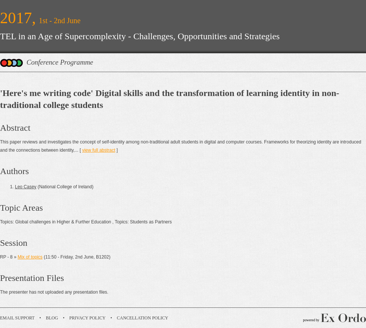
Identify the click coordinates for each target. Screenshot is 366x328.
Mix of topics (30, 257)
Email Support (17, 318)
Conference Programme (60, 62)
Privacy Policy (87, 318)
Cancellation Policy (142, 318)
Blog (52, 318)
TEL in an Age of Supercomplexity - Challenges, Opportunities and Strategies (140, 36)
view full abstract (98, 150)
